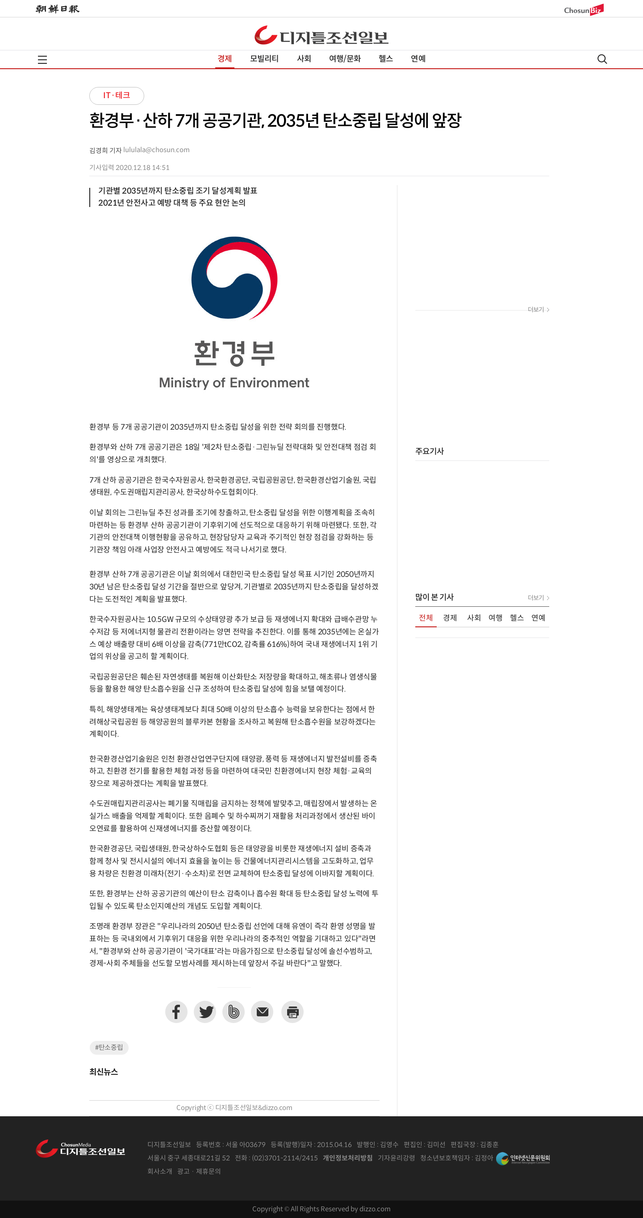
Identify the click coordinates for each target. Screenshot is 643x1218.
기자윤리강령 (396, 1158)
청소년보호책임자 (445, 1158)
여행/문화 (345, 59)
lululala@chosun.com (156, 150)
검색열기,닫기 (602, 59)
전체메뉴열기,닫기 (42, 60)
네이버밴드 (233, 1012)
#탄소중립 (109, 1048)
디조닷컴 (321, 35)
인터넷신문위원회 (523, 1158)
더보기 (536, 310)
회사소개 (159, 1172)
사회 (304, 59)
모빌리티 (264, 59)
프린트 (292, 1012)
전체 (426, 618)
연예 (418, 59)
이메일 (262, 1012)
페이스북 (176, 1012)
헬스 (386, 59)
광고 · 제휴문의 (199, 1172)
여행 (496, 618)
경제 (224, 59)
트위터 (205, 1012)
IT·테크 (116, 95)
